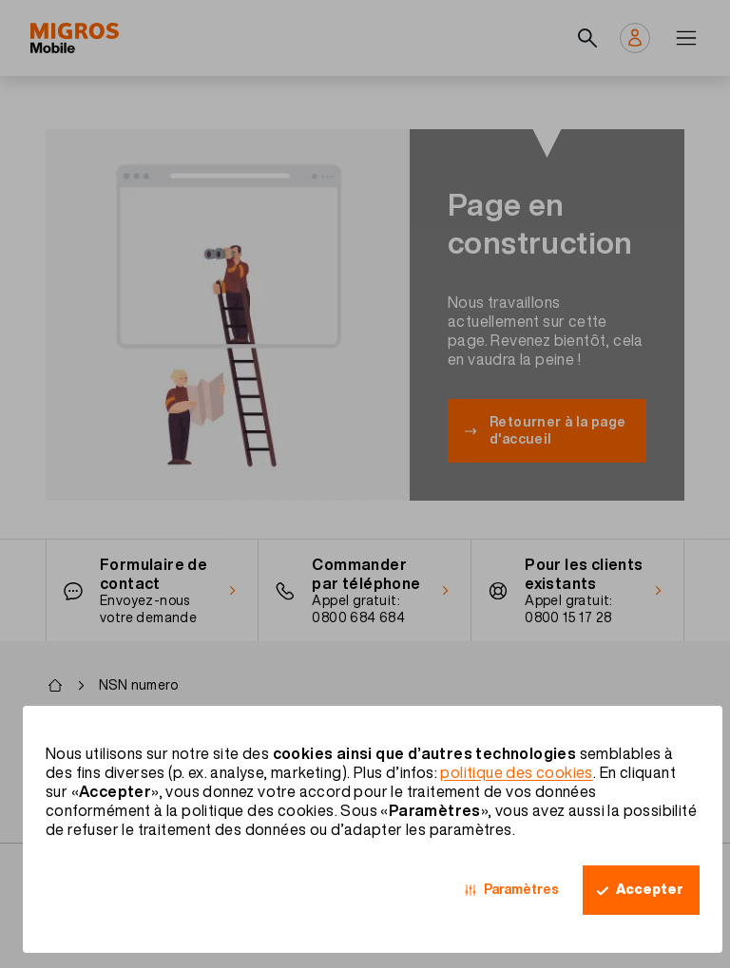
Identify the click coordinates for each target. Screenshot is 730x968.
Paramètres (521, 889)
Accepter (649, 889)
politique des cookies (516, 772)
